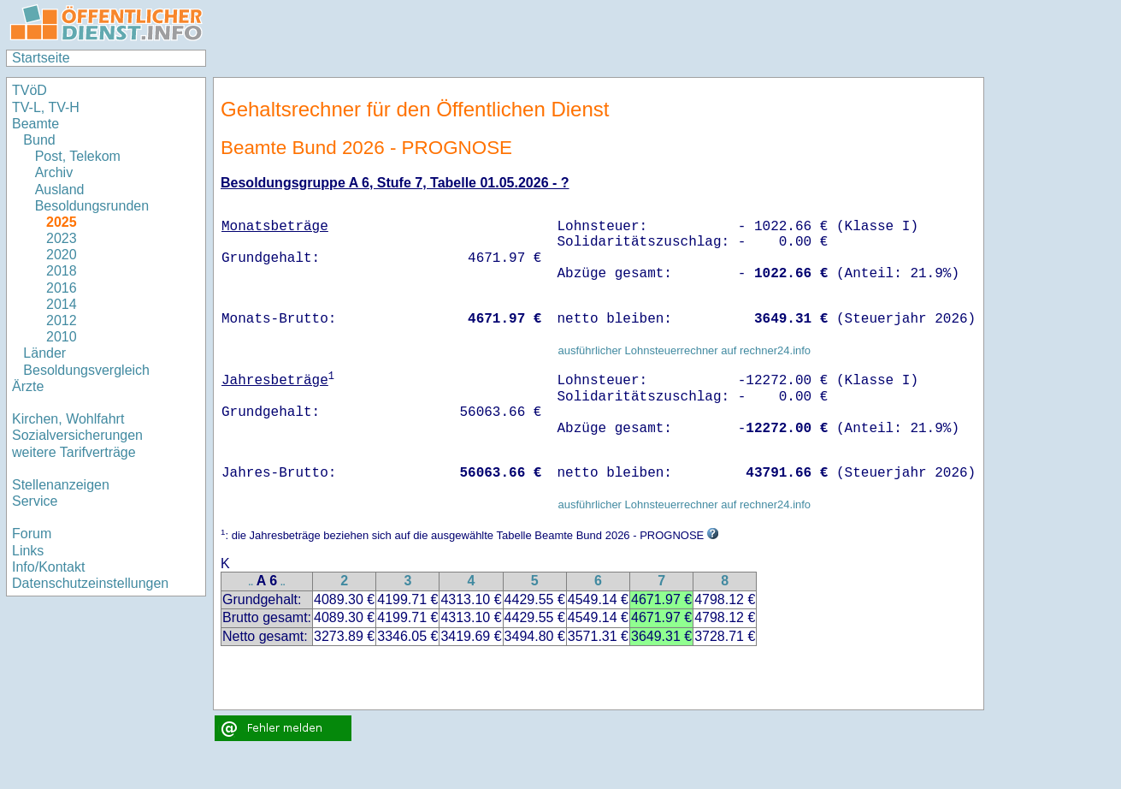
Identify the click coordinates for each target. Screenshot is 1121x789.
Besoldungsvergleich (86, 370)
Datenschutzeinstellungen (90, 583)
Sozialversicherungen (77, 435)
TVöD (29, 90)
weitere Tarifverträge (74, 452)
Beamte (35, 123)
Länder (44, 353)
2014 (61, 304)
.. (251, 582)
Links (28, 550)
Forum (31, 533)
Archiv (54, 172)
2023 (61, 238)
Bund (39, 140)
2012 (61, 320)
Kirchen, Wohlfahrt (68, 419)
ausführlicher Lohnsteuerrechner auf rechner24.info (684, 350)
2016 (61, 288)
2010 (61, 336)
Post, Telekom (78, 156)
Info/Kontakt (48, 567)
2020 (61, 254)
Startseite (41, 57)
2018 (61, 271)
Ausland (60, 189)
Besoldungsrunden (92, 206)
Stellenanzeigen (60, 485)
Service (34, 501)
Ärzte (28, 386)
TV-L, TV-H (46, 107)
